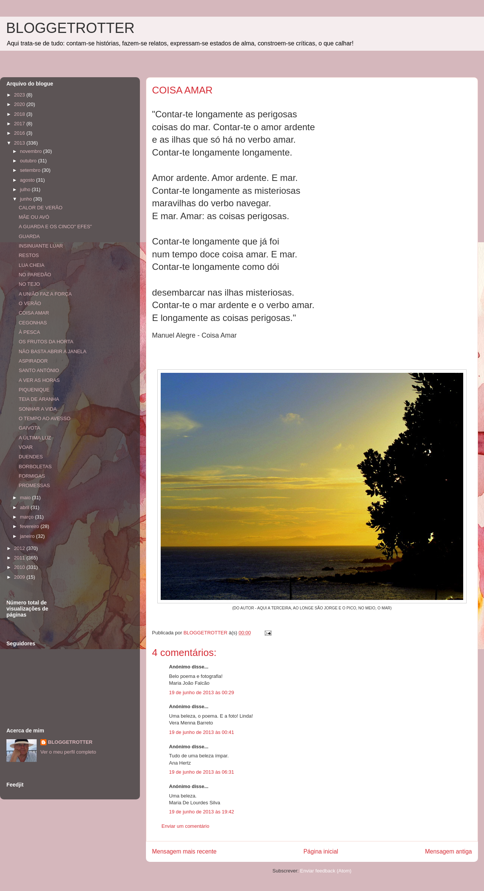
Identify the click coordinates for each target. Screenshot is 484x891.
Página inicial (320, 851)
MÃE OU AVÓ (34, 217)
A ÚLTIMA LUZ (35, 438)
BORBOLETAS (35, 466)
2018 (20, 114)
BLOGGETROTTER (70, 28)
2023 (20, 95)
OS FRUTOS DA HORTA (46, 341)
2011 (20, 558)
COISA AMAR (34, 313)
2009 (20, 577)
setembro (31, 170)
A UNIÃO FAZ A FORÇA (45, 294)
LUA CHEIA (31, 265)
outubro (29, 161)
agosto (28, 180)
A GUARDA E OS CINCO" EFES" (55, 226)
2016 (20, 133)
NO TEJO (29, 284)
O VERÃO (30, 303)
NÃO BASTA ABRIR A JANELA (52, 351)
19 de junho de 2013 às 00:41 (201, 732)
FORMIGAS (32, 476)
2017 (20, 123)
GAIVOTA (29, 428)
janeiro (28, 536)
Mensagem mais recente (184, 851)
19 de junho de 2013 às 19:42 (201, 812)
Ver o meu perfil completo (68, 752)
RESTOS (29, 255)
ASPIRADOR (33, 361)
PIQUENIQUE (34, 390)
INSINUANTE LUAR (41, 246)
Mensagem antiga (448, 851)
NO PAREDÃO (35, 274)
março (27, 517)
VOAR (26, 447)
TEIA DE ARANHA (39, 399)
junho (26, 199)
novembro (31, 151)
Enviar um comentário (185, 826)
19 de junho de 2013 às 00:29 (201, 692)
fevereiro (30, 526)
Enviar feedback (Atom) (326, 871)
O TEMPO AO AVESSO (44, 418)
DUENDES (31, 457)
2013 (20, 143)
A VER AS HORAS (39, 380)
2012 (20, 548)
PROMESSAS (34, 485)
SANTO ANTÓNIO (39, 370)
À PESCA (29, 332)
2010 (20, 567)
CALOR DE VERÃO (40, 207)
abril (25, 507)
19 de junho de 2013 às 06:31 (201, 772)
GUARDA (29, 236)
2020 (20, 104)
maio (26, 497)
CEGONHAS (33, 323)
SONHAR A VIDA (37, 409)
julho (26, 189)
